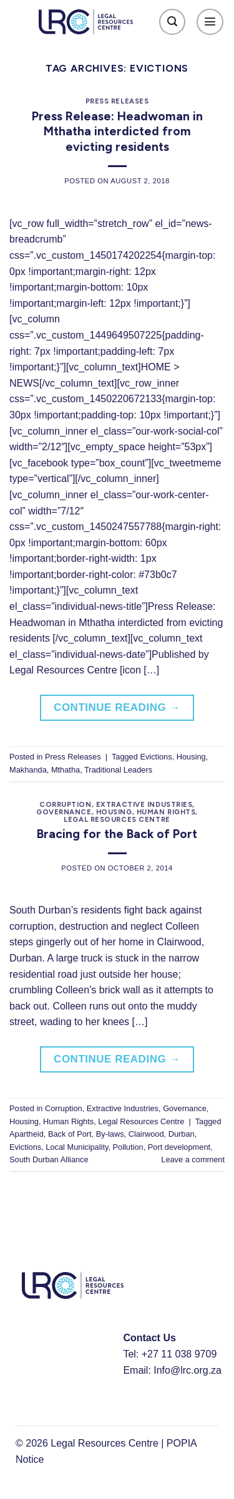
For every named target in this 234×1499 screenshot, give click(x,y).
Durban (181, 1134)
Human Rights (166, 811)
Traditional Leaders (118, 769)
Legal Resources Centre (117, 819)
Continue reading (117, 707)
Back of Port (70, 1134)
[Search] (172, 22)
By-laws (110, 1134)
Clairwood (146, 1134)
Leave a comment (193, 1159)
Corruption (65, 804)
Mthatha (65, 769)
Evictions (156, 756)
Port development (179, 1147)
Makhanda (28, 769)
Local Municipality (77, 1147)
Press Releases (117, 101)
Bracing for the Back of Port (117, 834)
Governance (64, 811)
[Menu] (210, 22)
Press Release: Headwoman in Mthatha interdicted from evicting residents (117, 132)
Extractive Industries (144, 804)
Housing (191, 756)
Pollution (128, 1147)
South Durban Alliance (49, 1159)
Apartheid (26, 1134)
